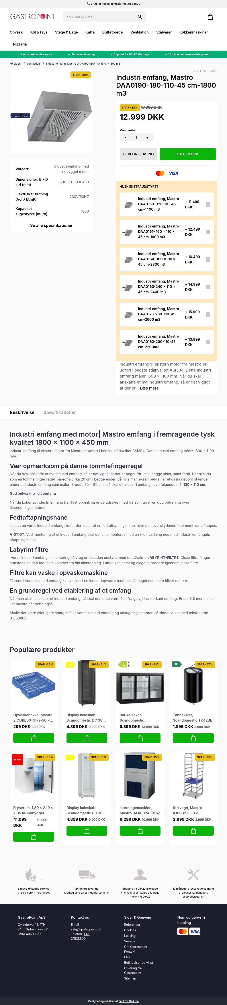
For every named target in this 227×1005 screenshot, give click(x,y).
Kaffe (90, 32)
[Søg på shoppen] (140, 16)
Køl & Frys (38, 32)
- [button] (125, 137)
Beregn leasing (138, 154)
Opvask (16, 32)
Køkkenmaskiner (193, 32)
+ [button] (147, 137)
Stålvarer (164, 32)
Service (129, 941)
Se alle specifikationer (51, 225)
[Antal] (136, 137)
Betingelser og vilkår (139, 962)
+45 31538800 (130, 3)
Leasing (130, 936)
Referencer (132, 924)
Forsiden (15, 63)
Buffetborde (112, 32)
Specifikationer (59, 412)
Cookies (130, 930)
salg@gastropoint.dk (86, 929)
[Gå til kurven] (210, 17)
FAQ (127, 957)
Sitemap (130, 978)
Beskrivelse (22, 412)
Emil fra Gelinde (129, 1001)
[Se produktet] (127, 204)
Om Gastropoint (135, 947)
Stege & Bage (66, 32)
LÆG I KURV (187, 154)
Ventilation (139, 32)
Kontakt (129, 951)
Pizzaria (20, 44)
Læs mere (149, 388)
